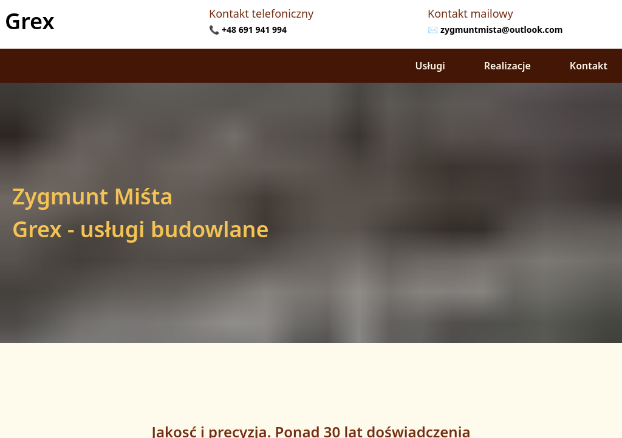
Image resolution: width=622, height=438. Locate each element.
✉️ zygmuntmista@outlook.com (495, 29)
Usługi (430, 65)
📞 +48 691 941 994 (248, 29)
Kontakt (588, 65)
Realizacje (507, 65)
